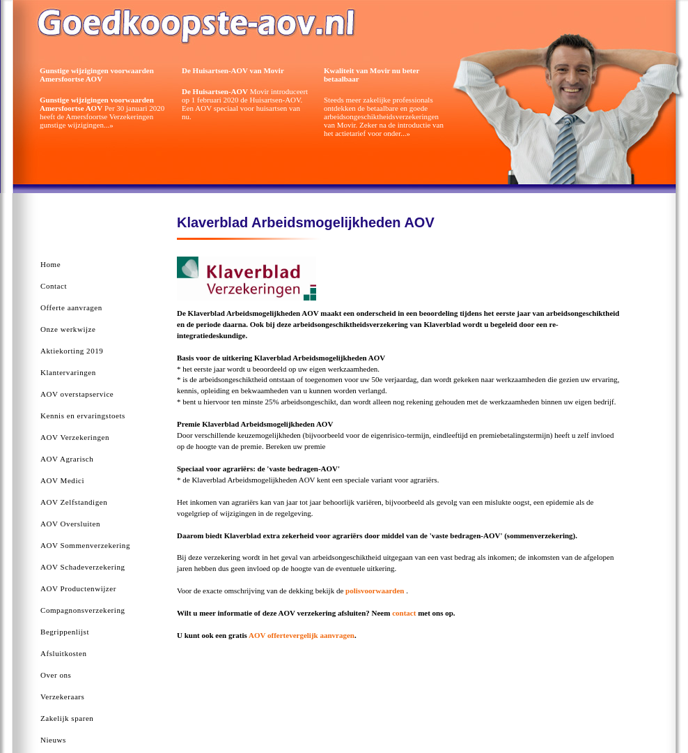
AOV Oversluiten (70, 523)
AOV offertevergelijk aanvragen (301, 635)
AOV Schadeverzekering (82, 567)
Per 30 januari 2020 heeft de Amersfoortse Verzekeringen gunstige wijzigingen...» (102, 112)
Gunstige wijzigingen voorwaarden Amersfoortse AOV (97, 74)
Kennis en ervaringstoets (82, 415)
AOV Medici (62, 480)
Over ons (55, 675)
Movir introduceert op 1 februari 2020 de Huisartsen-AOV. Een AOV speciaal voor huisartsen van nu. (245, 104)
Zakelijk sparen (66, 718)
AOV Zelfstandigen (73, 502)
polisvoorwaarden (375, 590)
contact (404, 613)
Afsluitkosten (63, 653)
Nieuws (53, 740)
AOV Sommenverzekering (85, 545)
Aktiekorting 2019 (71, 351)
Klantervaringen (68, 372)
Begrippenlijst (64, 632)
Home (50, 264)
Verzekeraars (62, 696)
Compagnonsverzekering (82, 610)
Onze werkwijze (67, 329)
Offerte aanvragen (71, 307)
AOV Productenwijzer (78, 588)
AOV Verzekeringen (74, 437)
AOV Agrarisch (66, 459)
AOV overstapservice (77, 394)
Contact (53, 286)
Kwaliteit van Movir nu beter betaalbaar (371, 74)
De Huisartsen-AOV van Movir (233, 70)
